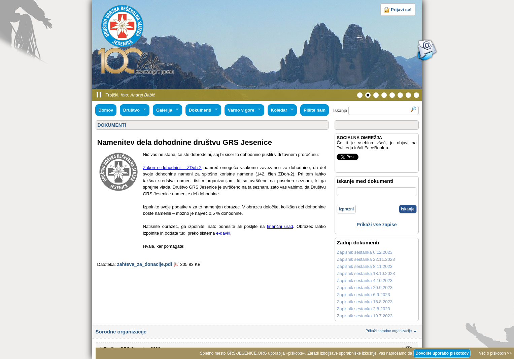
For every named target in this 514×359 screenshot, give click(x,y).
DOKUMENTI (112, 125)
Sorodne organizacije (257, 331)
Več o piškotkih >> (495, 353)
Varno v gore (243, 110)
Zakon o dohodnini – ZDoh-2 (172, 167)
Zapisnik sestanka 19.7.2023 (364, 315)
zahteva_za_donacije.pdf (144, 264)
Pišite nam (314, 110)
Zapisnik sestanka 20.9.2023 (364, 287)
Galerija (166, 110)
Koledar (281, 110)
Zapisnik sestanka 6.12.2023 (364, 252)
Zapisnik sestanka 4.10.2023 (364, 280)
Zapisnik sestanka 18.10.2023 (366, 273)
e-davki (223, 233)
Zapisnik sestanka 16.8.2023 (364, 301)
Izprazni (346, 209)
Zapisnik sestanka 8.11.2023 (364, 266)
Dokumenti (201, 110)
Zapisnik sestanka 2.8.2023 (363, 308)
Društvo (133, 110)
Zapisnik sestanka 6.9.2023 (363, 294)
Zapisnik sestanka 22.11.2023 (366, 259)
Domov (105, 110)
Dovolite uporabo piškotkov (442, 353)
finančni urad (280, 226)
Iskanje (408, 209)
